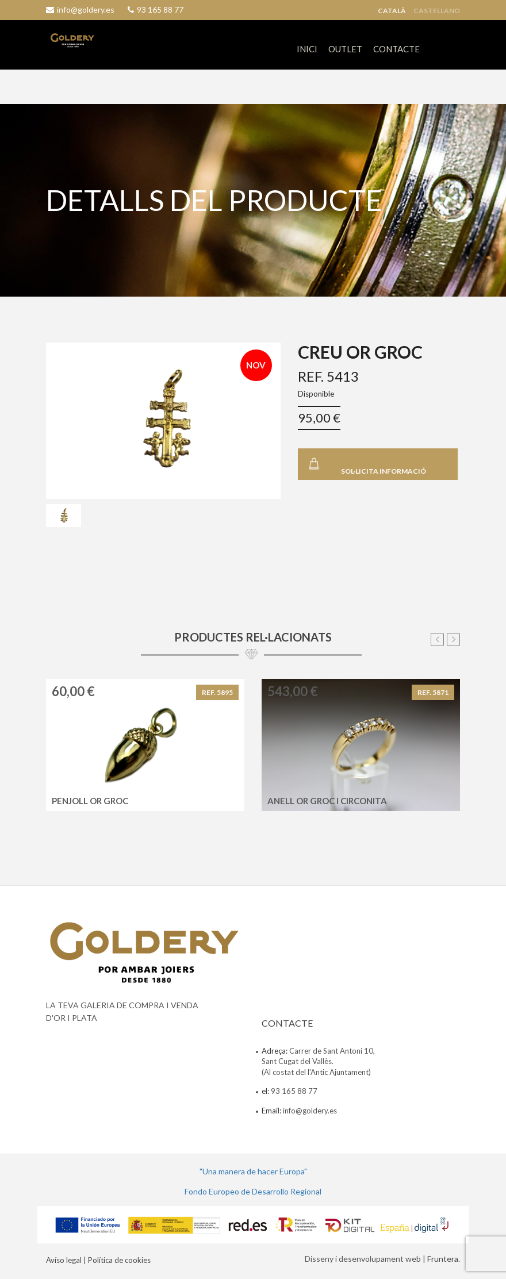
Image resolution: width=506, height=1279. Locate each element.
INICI (307, 49)
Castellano (436, 10)
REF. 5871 (432, 692)
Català (392, 10)
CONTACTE (396, 49)
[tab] (63, 516)
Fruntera (442, 1258)
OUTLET (345, 49)
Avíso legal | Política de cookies (98, 1260)
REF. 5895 (217, 692)
